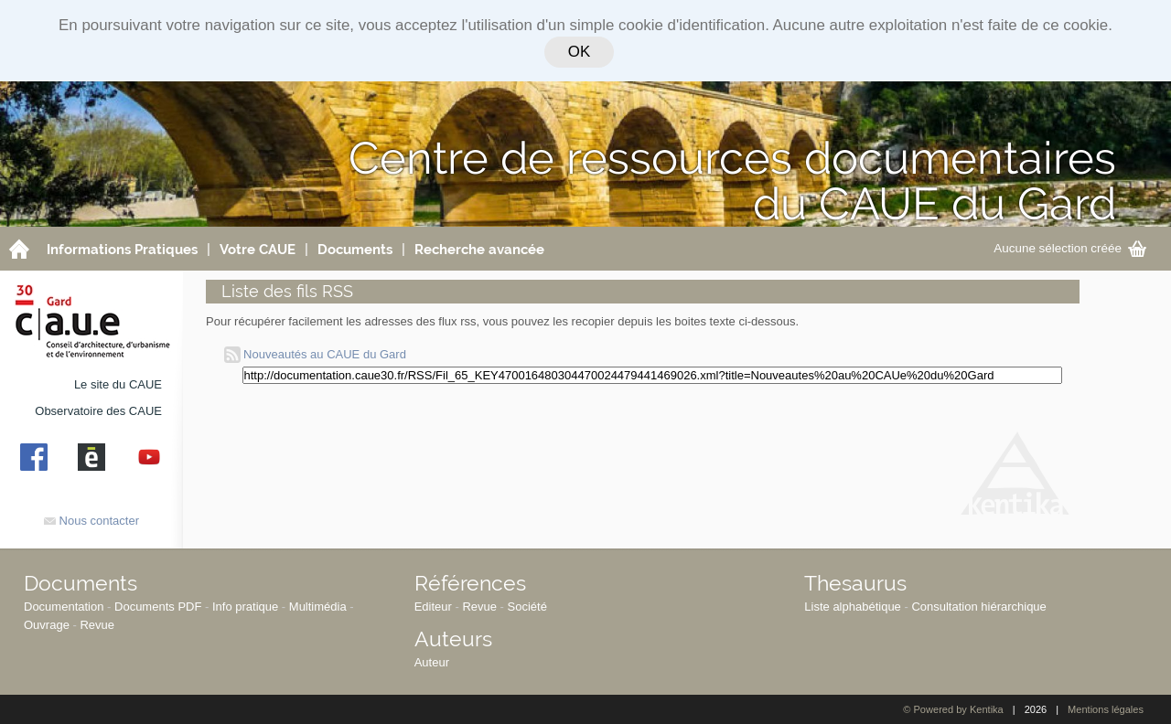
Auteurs (453, 638)
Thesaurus (855, 582)
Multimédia (318, 606)
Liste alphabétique (852, 606)
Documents (80, 582)
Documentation (63, 606)
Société (527, 606)
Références (470, 582)
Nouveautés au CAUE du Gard (315, 354)
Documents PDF (157, 606)
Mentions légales (1106, 709)
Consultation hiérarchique (978, 606)
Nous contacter (91, 520)
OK (579, 51)
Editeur (433, 606)
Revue (97, 625)
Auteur (431, 662)
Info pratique (245, 606)
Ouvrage (47, 625)
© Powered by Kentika (953, 709)
